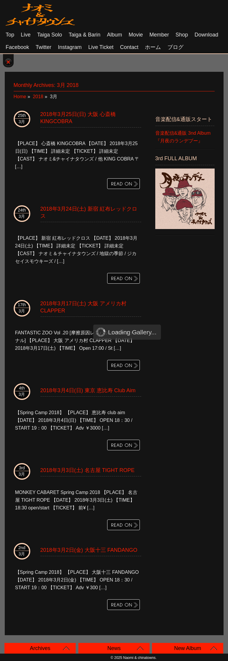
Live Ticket (100, 47)
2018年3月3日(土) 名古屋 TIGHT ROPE (87, 470)
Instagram (70, 47)
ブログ (175, 47)
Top (10, 35)
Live (26, 35)
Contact (129, 47)
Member (159, 35)
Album (114, 35)
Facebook (17, 47)
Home (20, 96)
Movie (136, 35)
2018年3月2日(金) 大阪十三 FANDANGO (88, 550)
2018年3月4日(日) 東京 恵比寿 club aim (88, 390)
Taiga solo (49, 35)
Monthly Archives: (46, 85)
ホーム (153, 47)
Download (206, 35)
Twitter (43, 47)
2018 (38, 96)
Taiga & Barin (84, 35)
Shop (181, 35)
